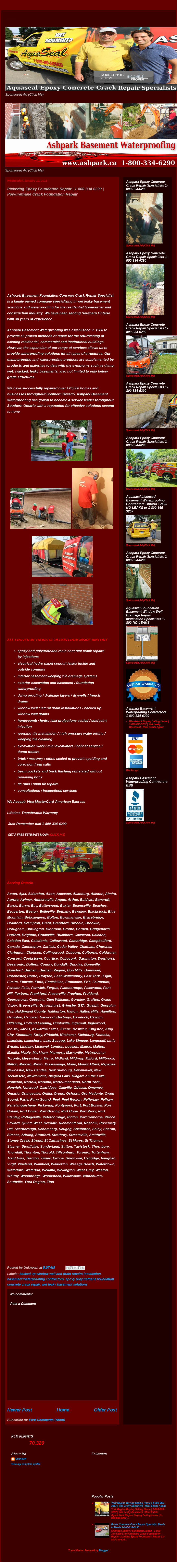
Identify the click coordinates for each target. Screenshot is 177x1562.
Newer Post (19, 1409)
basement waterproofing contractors (35, 1279)
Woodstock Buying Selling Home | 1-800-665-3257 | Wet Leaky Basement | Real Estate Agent (149, 724)
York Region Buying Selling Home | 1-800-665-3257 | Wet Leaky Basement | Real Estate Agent (138, 1504)
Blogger (103, 1550)
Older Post (105, 1409)
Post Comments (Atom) (47, 1420)
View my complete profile (26, 1464)
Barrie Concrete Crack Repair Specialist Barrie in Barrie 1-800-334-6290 (138, 1526)
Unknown (20, 1458)
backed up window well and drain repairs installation (60, 1274)
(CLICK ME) (57, 834)
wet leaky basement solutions (65, 1284)
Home (63, 1409)
